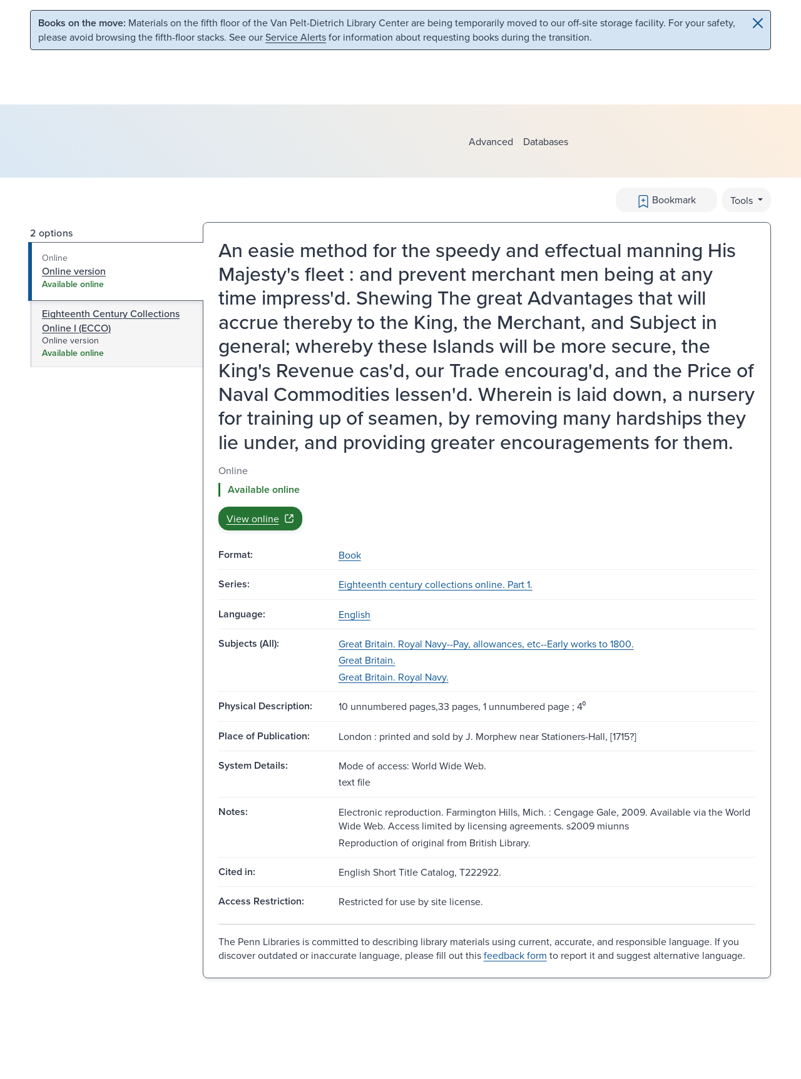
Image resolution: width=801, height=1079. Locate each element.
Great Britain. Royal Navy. (394, 677)
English (354, 614)
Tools (742, 200)
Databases (545, 141)
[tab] (116, 271)
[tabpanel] (486, 497)
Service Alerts (295, 37)
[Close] (757, 23)
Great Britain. (367, 660)
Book (350, 555)
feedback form (515, 955)
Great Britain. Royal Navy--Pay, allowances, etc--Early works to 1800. (486, 644)
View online (260, 518)
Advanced (491, 141)
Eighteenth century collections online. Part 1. (436, 584)
